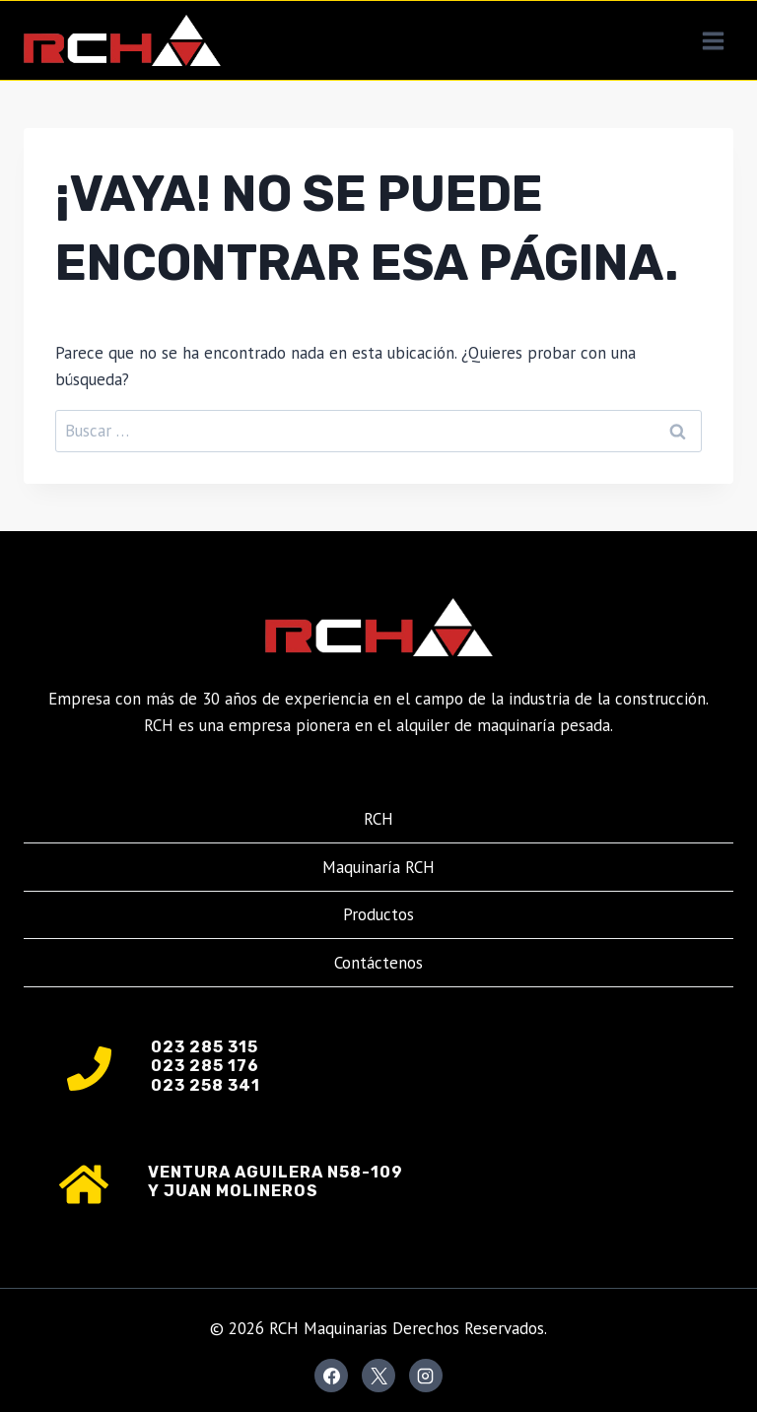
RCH (378, 819)
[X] (378, 1375)
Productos (378, 914)
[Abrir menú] (712, 40)
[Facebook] (331, 1375)
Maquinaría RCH (378, 867)
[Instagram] (426, 1375)
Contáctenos (378, 963)
